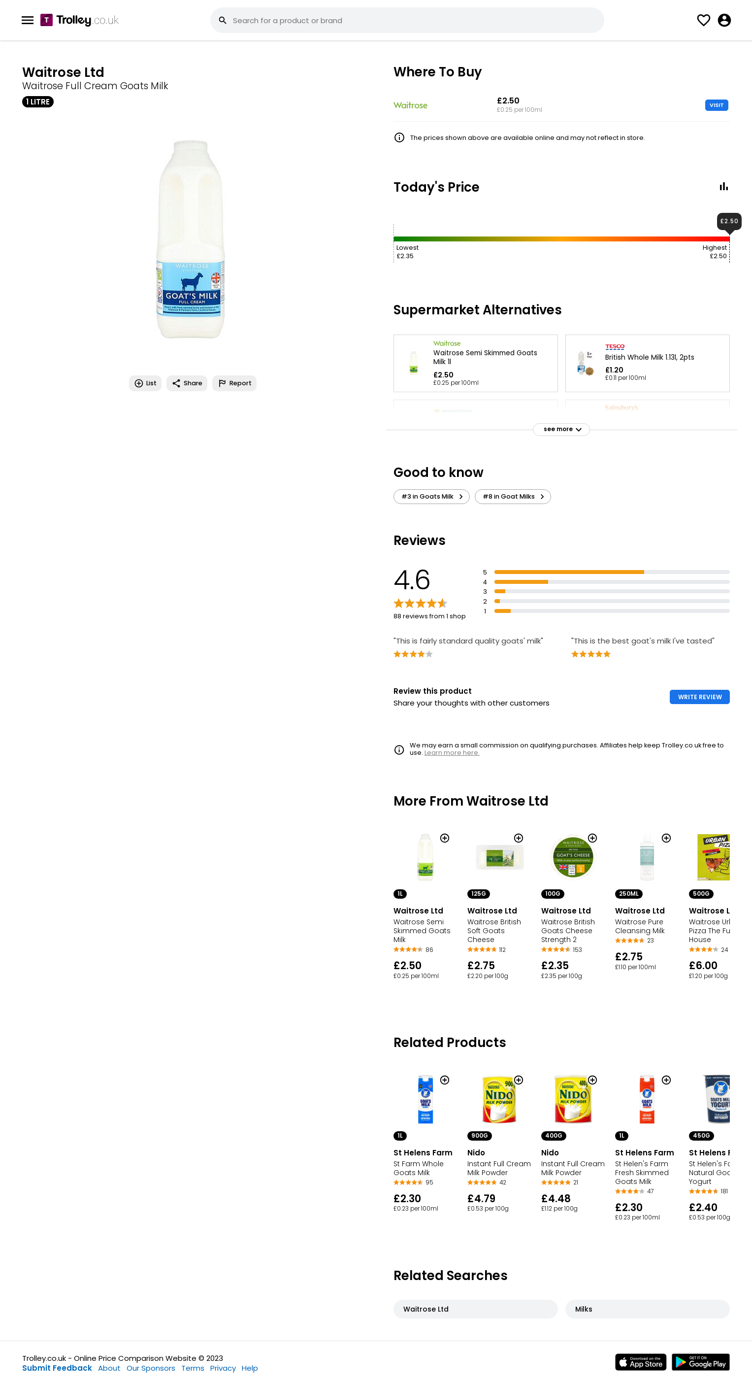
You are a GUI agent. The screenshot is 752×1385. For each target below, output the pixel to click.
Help (250, 1368)
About (109, 1368)
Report (234, 383)
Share (186, 383)
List (145, 383)
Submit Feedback (57, 1368)
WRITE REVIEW (700, 697)
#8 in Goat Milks (515, 497)
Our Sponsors (151, 1368)
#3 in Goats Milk (433, 497)
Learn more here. (452, 752)
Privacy (223, 1368)
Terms (192, 1368)
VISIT (717, 105)
